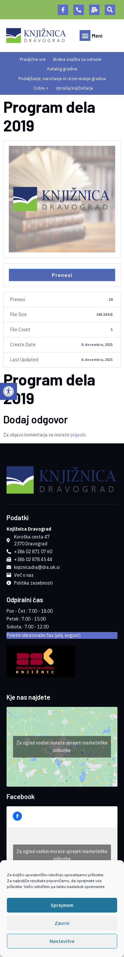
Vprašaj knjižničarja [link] (74, 88)
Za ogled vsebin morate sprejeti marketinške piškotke (62, 746)
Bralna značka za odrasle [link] (77, 59)
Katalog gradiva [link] (62, 69)
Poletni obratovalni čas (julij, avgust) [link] (44, 635)
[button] (110, 10)
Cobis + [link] (41, 88)
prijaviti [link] (77, 435)
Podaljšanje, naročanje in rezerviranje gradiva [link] (62, 78)
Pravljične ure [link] (33, 59)
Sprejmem (62, 906)
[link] (8, 391)
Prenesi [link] (62, 275)
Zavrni (62, 924)
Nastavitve (62, 942)
